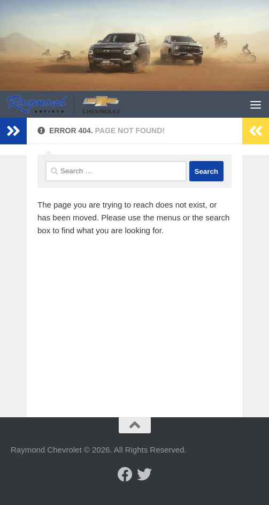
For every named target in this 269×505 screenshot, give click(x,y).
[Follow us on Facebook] (125, 474)
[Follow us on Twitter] (144, 474)
